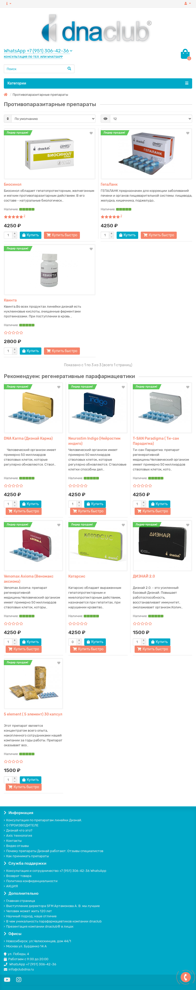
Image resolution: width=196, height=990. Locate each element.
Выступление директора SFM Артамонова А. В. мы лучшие (52, 906)
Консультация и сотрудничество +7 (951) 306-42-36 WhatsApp (55, 871)
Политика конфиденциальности (31, 881)
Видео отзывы (16, 846)
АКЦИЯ (11, 886)
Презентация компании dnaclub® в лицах (38, 926)
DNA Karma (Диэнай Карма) (28, 438)
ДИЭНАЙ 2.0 (144, 576)
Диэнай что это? (18, 830)
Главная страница (19, 901)
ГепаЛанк (109, 184)
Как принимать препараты (26, 856)
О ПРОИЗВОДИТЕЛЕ (21, 825)
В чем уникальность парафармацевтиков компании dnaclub (53, 921)
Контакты (13, 841)
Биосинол (12, 184)
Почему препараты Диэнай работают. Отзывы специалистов (53, 851)
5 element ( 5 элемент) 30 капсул (33, 714)
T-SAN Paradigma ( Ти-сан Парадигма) (156, 441)
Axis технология (18, 835)
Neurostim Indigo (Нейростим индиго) (94, 441)
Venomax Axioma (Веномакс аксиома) (28, 579)
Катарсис (76, 576)
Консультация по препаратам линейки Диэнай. (43, 820)
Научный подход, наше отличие (30, 916)
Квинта (10, 300)
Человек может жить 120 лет (28, 911)
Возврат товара (17, 876)
